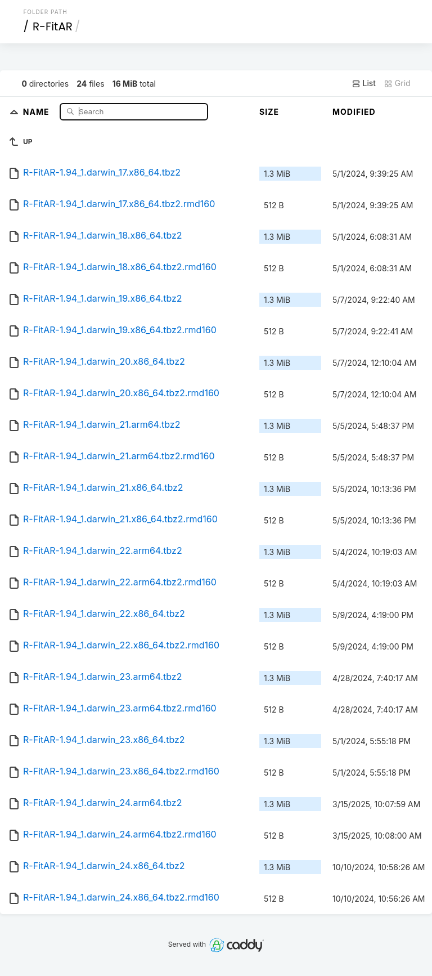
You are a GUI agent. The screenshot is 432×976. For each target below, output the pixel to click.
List (364, 83)
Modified (354, 112)
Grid (397, 83)
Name (37, 111)
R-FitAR (53, 26)
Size (269, 112)
